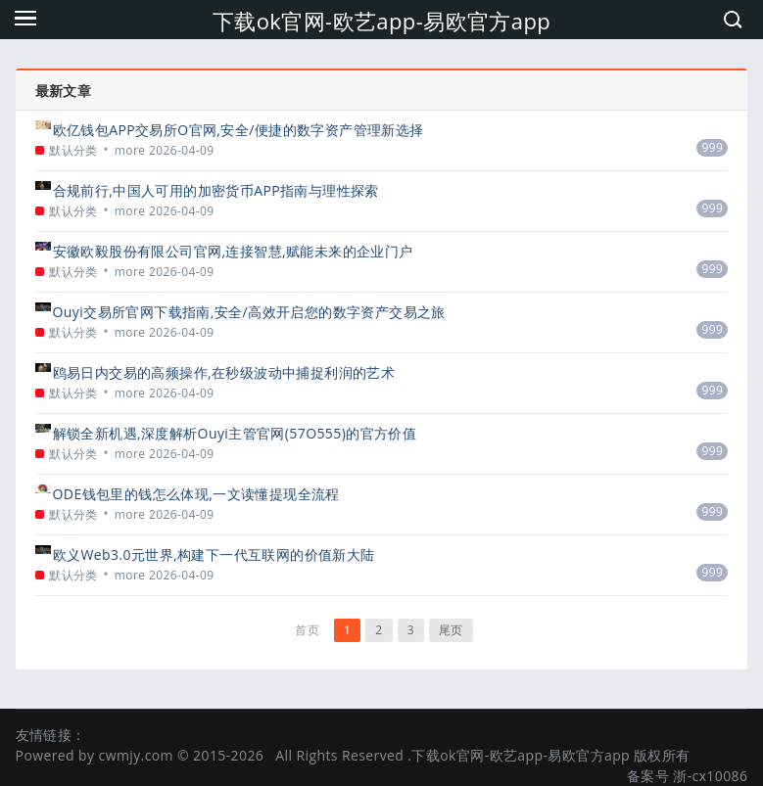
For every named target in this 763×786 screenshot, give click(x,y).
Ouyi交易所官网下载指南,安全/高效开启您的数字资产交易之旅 (249, 311)
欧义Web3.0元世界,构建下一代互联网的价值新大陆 (214, 554)
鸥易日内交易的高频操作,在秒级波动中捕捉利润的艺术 (224, 372)
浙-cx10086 (710, 775)
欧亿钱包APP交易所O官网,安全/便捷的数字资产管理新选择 (238, 129)
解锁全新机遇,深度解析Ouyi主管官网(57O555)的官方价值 (235, 433)
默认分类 (73, 150)
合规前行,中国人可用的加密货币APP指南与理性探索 (216, 190)
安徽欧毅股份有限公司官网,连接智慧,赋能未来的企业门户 (233, 251)
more (130, 150)
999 (713, 147)
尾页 (451, 630)
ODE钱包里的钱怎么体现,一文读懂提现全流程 (196, 494)
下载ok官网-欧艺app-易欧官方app (381, 20)
